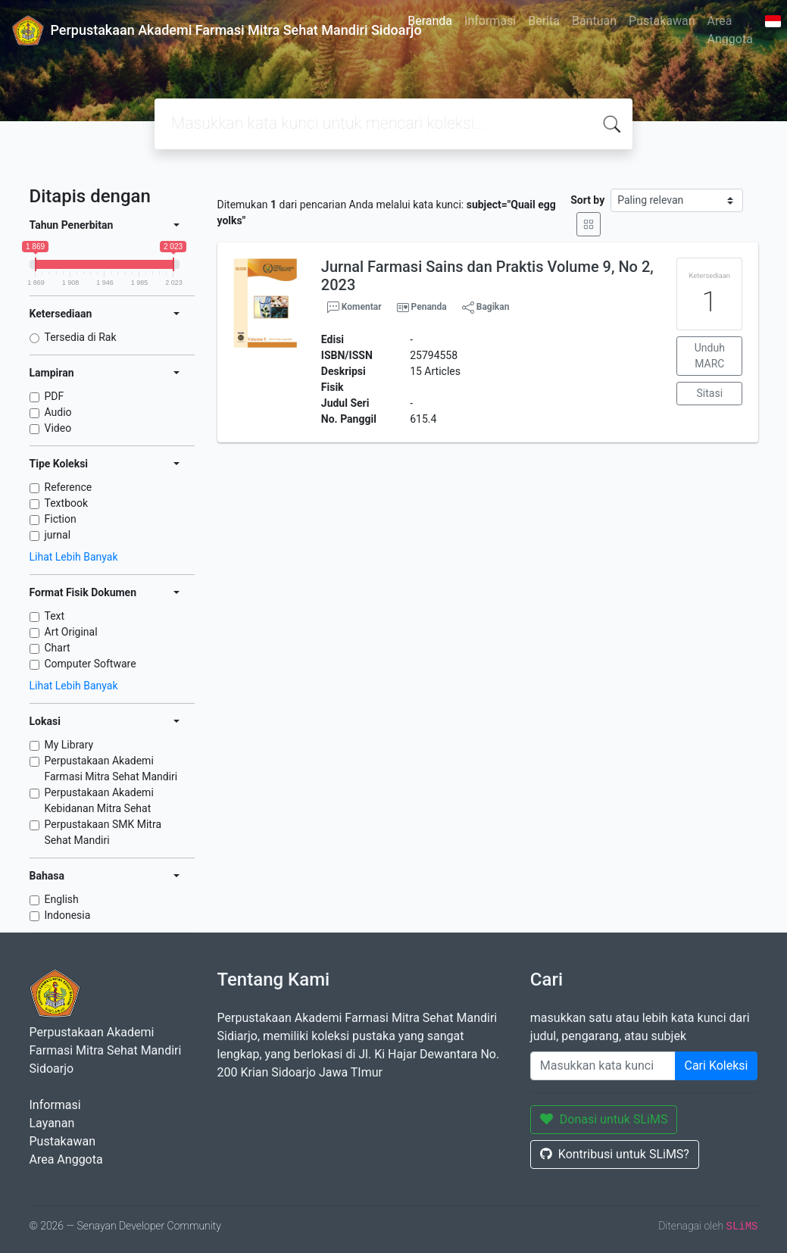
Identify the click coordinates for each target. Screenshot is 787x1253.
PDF (54, 396)
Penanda (429, 307)
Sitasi (710, 393)
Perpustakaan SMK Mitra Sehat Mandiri (103, 832)
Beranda (430, 21)
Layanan (52, 1123)
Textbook (67, 503)
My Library (69, 745)
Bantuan (594, 21)
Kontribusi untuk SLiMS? (614, 1154)
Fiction (61, 519)
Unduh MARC (710, 356)
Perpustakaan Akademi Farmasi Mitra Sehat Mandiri (111, 769)
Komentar (354, 308)
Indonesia (68, 915)
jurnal (58, 535)
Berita (544, 21)
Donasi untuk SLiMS (604, 1119)
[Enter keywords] (603, 1065)
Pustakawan (662, 21)
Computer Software (90, 664)
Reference (68, 487)
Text (55, 616)
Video (58, 428)
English (62, 899)
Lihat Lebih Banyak (74, 557)
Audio (58, 412)
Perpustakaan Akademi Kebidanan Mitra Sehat (99, 800)
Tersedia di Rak (81, 337)
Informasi (490, 21)
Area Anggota (730, 30)
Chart (57, 648)
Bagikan (486, 308)
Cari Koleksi (716, 1065)
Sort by (587, 200)
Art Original (71, 632)
